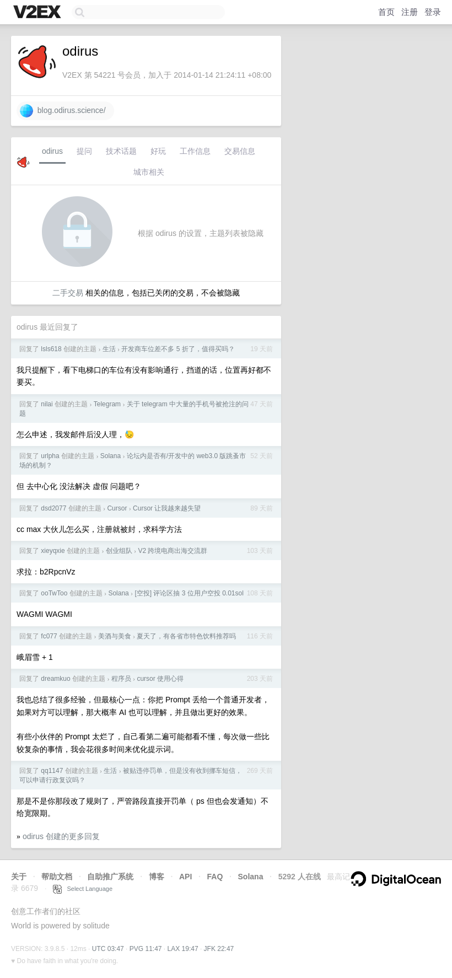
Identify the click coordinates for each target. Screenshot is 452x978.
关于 (18, 876)
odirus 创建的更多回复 (61, 836)
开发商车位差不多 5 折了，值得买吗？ (177, 349)
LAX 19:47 (183, 949)
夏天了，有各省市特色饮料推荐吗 (186, 636)
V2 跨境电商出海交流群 (172, 551)
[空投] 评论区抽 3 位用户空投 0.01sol (188, 593)
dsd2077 (53, 508)
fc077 (49, 636)
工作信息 (195, 151)
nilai (46, 404)
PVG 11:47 (146, 949)
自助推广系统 (110, 876)
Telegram (107, 404)
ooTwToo (54, 593)
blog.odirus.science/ (63, 110)
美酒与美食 (114, 636)
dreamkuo (55, 679)
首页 (386, 12)
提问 (84, 151)
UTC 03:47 (108, 949)
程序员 (121, 679)
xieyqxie (52, 551)
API (185, 876)
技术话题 (121, 151)
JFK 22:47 (219, 949)
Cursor (117, 508)
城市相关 (148, 172)
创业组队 (119, 551)
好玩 (158, 151)
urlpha (50, 456)
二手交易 (67, 292)
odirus (52, 151)
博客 (156, 876)
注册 (409, 12)
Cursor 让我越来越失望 (167, 508)
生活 (109, 349)
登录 (432, 12)
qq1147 (52, 771)
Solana (110, 456)
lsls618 (51, 349)
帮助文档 (56, 876)
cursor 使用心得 (160, 679)
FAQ (215, 876)
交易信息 (239, 151)
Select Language (82, 888)
